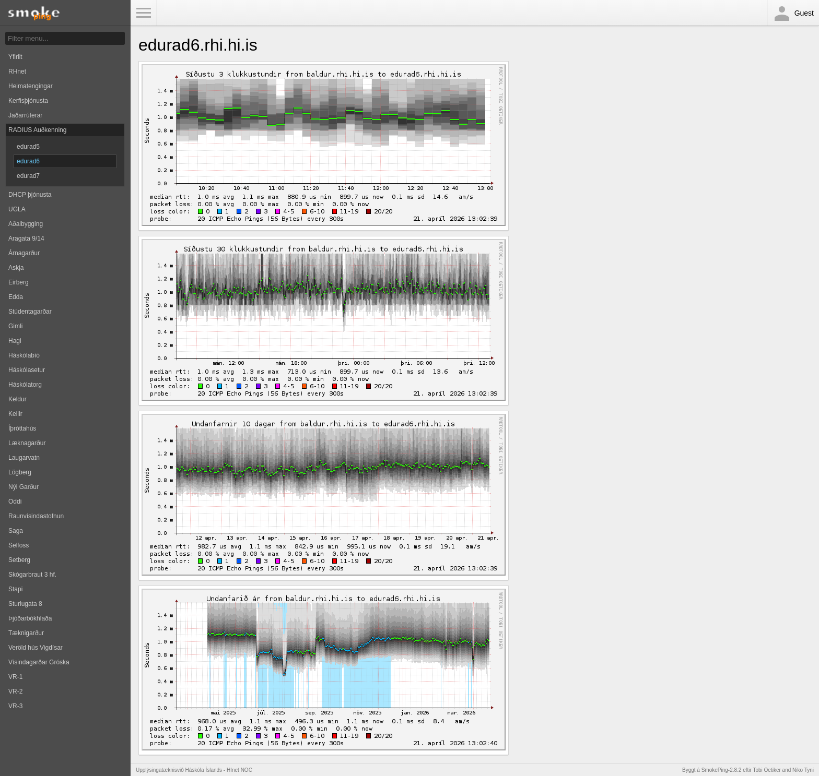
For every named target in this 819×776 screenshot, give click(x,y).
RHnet (17, 71)
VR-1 (15, 677)
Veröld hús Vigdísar (35, 647)
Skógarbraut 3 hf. (32, 574)
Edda (15, 297)
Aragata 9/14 (26, 238)
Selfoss (18, 545)
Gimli (15, 326)
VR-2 (15, 691)
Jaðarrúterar (25, 115)
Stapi (15, 589)
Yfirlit (15, 57)
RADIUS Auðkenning (37, 130)
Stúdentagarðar (30, 311)
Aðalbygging (25, 224)
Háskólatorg (25, 384)
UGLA (17, 209)
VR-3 (15, 706)
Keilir (15, 413)
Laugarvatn (24, 457)
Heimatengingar (30, 86)
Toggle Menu (144, 13)
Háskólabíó (24, 355)
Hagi (14, 340)
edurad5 (28, 146)
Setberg (19, 560)
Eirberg (18, 282)
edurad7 (28, 176)
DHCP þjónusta (30, 194)
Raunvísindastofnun (36, 516)
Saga (15, 530)
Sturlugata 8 (25, 603)
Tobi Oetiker (766, 770)
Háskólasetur (26, 370)
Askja (16, 267)
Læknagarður (26, 443)
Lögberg (19, 472)
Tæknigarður (26, 633)
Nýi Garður (23, 487)
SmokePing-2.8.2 (721, 770)
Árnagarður (24, 253)
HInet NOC (239, 770)
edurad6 (28, 161)
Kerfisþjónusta (28, 100)
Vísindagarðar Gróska (38, 662)
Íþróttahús (22, 428)
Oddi (14, 501)
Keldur (17, 399)
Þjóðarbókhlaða (30, 618)
